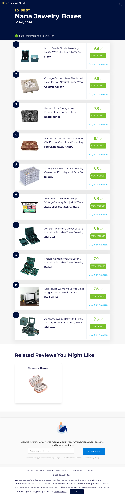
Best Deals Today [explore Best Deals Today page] (62, 475)
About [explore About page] (30, 471)
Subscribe (93, 451)
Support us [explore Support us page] (76, 471)
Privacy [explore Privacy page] (40, 471)
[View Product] (62, 56)
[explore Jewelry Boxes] (38, 383)
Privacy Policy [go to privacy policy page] (43, 487)
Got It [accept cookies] (76, 491)
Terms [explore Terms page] (50, 471)
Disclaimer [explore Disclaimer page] (62, 471)
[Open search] (120, 4)
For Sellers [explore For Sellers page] (91, 471)
